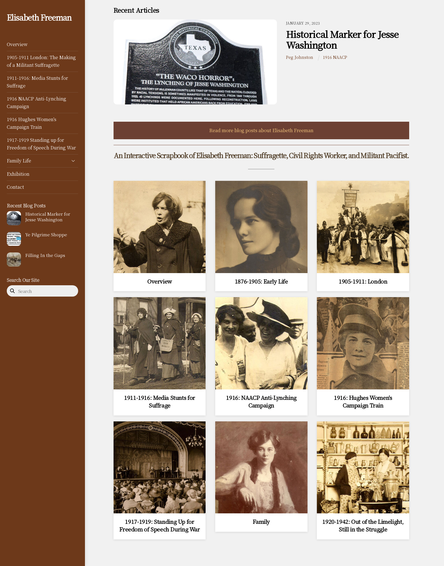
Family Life (42, 161)
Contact (15, 187)
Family (261, 521)
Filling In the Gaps (45, 255)
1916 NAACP (335, 57)
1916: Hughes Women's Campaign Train (363, 401)
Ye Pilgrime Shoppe (46, 234)
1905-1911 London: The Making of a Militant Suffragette (41, 61)
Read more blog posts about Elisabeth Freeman (261, 130)
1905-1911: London (363, 281)
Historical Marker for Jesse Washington (47, 216)
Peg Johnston (299, 57)
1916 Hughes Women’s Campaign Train (31, 123)
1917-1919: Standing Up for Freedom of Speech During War (159, 525)
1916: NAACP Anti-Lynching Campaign (261, 401)
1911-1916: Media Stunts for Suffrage (37, 82)
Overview (17, 44)
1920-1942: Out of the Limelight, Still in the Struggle (363, 525)
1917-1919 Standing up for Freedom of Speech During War (41, 144)
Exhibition (18, 174)
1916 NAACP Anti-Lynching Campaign (36, 102)
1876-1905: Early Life (261, 281)
